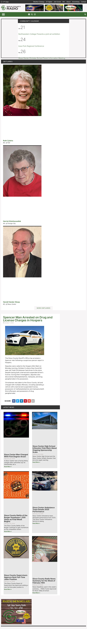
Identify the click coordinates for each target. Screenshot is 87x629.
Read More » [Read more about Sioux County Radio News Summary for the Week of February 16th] (36, 593)
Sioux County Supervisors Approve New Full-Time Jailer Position (15, 577)
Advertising (75, 2)
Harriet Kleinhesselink (12, 221)
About (69, 2)
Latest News (8, 407)
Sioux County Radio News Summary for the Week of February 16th (44, 581)
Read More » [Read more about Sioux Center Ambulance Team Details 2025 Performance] (36, 523)
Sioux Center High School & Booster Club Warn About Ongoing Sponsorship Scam (45, 449)
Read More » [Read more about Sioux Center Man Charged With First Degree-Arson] (8, 466)
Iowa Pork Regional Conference (31, 46)
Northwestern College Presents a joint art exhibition (39, 34)
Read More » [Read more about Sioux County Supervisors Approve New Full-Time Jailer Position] (8, 589)
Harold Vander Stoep (11, 302)
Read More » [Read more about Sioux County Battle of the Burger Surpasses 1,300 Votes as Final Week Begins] (8, 531)
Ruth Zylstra (8, 141)
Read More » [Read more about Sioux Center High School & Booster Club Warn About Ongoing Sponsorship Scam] (36, 462)
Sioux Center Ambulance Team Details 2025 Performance (44, 509)
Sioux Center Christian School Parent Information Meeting (41, 58)
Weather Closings (38, 2)
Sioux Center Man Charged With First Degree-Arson (16, 455)
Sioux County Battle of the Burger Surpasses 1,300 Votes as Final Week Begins (15, 518)
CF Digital (49, 2)
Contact (83, 2)
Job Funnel (57, 2)
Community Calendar (29, 21)
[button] (3, 14)
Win (63, 2)
